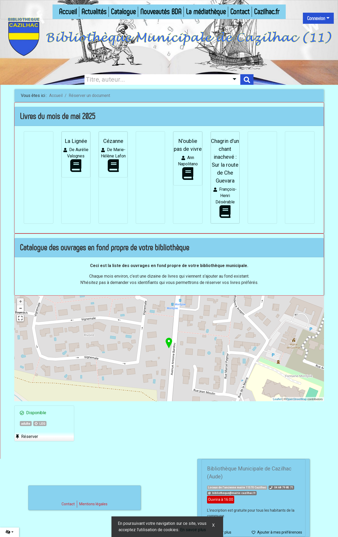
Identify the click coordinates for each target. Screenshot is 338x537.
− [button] (20, 308)
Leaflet (277, 399)
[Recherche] (155, 79)
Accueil (56, 95)
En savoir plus (193, 529)
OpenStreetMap (296, 399)
